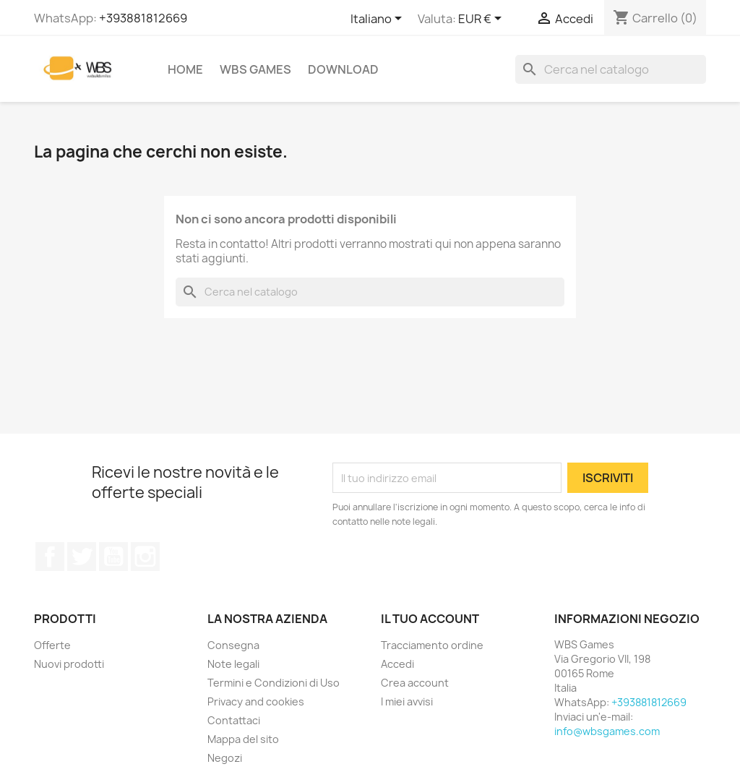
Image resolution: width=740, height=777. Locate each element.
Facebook (49, 556)
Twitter (81, 556)
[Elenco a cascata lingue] (378, 19)
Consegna (233, 645)
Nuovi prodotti (69, 664)
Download (343, 69)
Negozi (224, 758)
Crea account (415, 683)
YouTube (113, 556)
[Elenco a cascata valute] (482, 19)
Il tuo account (430, 619)
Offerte (52, 645)
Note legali (233, 664)
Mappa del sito (243, 739)
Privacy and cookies (255, 701)
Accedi (397, 664)
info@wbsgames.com (607, 731)
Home (185, 69)
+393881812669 (143, 18)
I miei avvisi (407, 701)
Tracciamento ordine (432, 645)
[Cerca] (610, 69)
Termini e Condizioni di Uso (273, 683)
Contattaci (233, 720)
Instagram (145, 556)
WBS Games (255, 69)
